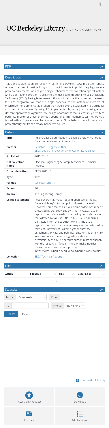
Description (13, 86)
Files (8, 275)
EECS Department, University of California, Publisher (65, 159)
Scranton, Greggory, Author (50, 155)
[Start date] (78, 306)
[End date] (30, 314)
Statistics (11, 298)
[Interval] (74, 314)
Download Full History (90, 389)
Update (11, 322)
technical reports (45, 191)
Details (10, 141)
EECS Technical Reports (48, 265)
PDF (8, 66)
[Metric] (31, 306)
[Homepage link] (54, 27)
